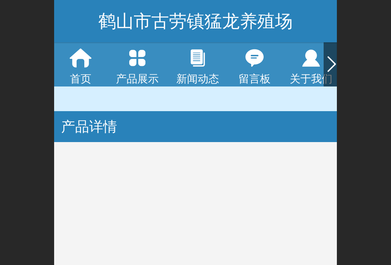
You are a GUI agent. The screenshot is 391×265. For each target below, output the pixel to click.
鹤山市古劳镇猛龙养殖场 (195, 21)
